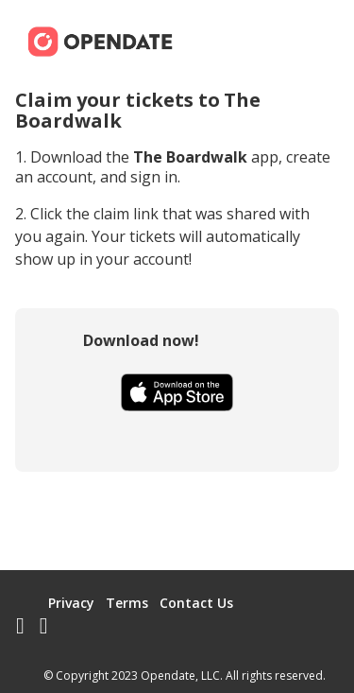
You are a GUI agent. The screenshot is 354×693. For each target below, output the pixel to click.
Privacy (71, 603)
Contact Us (196, 603)
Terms (127, 603)
